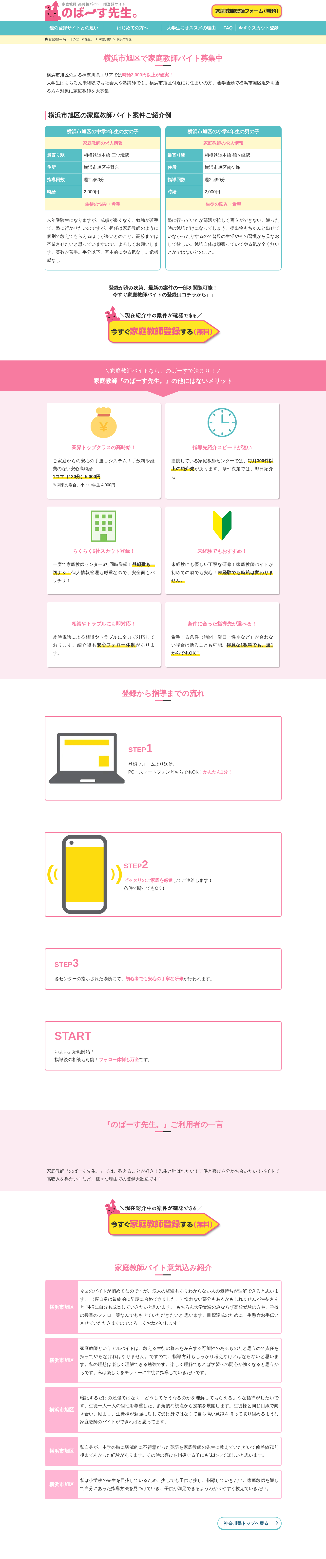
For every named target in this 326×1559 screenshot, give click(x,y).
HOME (96, 1528)
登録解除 (204, 1535)
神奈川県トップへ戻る (246, 1479)
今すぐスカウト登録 (258, 27)
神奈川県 (105, 39)
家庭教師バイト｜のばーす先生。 (71, 39)
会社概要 (136, 1535)
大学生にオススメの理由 (191, 27)
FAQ (227, 27)
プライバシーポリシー (170, 1535)
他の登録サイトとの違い (73, 27)
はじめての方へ (132, 27)
